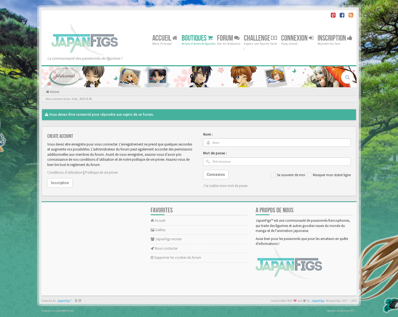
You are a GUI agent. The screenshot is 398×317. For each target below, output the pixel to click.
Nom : (208, 134)
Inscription (335, 38)
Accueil (164, 38)
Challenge (260, 38)
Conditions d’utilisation (65, 172)
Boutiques (197, 38)
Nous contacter (164, 248)
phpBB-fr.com (65, 311)
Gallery (158, 230)
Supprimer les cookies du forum (176, 257)
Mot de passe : (215, 153)
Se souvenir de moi (288, 175)
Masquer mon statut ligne (329, 175)
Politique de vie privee (101, 172)
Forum (228, 38)
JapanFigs (317, 301)
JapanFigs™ (64, 301)
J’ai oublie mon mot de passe (225, 185)
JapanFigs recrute (166, 239)
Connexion (297, 38)
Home (54, 91)
